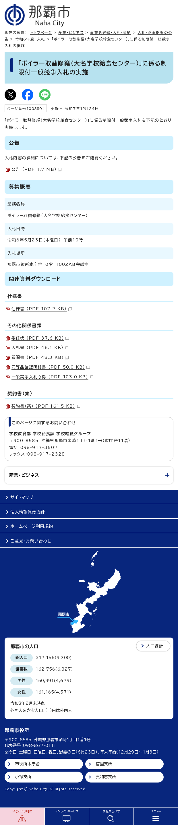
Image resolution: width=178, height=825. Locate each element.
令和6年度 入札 (30, 39)
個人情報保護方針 (27, 512)
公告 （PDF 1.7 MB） (36, 169)
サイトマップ (21, 497)
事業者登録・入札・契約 (110, 32)
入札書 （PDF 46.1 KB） (39, 348)
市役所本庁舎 (27, 764)
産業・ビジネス (71, 32)
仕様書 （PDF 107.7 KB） (41, 309)
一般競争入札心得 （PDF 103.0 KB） (52, 377)
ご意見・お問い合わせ (30, 541)
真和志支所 (106, 777)
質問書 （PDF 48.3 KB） (40, 357)
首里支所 (104, 764)
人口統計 (154, 646)
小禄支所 (23, 777)
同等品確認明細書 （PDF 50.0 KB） (50, 367)
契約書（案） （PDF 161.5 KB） (45, 406)
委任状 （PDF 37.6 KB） (40, 338)
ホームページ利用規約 (31, 526)
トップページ (41, 32)
